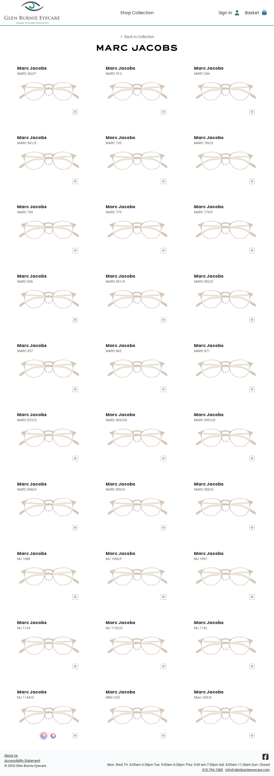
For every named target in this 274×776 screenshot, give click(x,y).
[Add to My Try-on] (75, 112)
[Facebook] (265, 758)
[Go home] (37, 12)
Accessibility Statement (22, 761)
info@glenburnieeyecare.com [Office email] (247, 770)
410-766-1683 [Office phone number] (212, 770)
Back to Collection (137, 37)
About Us (11, 755)
